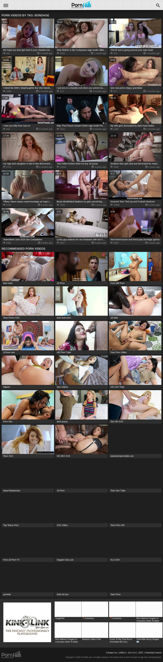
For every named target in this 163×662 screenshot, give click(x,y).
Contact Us (111, 652)
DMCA (122, 652)
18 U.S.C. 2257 (135, 652)
